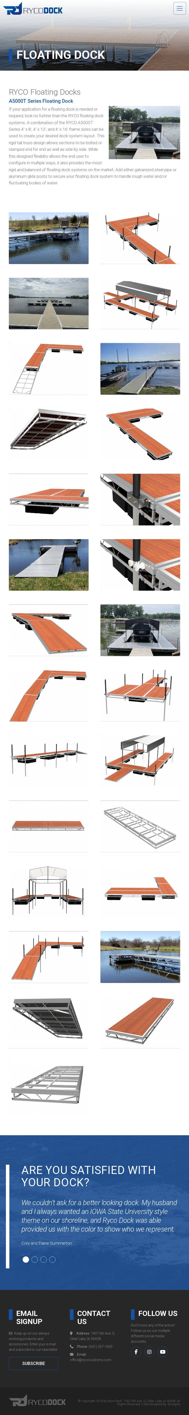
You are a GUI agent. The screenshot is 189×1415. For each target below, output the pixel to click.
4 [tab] (51, 1258)
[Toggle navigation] (179, 8)
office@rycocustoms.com (90, 1360)
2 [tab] (34, 1258)
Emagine (174, 1404)
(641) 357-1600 (100, 1347)
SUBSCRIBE (33, 1363)
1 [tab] (25, 1258)
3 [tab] (42, 1258)
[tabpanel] (102, 1227)
